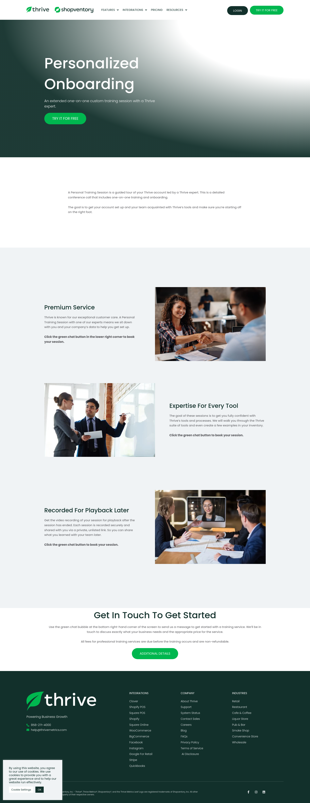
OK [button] (39, 790)
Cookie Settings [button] (21, 790)
